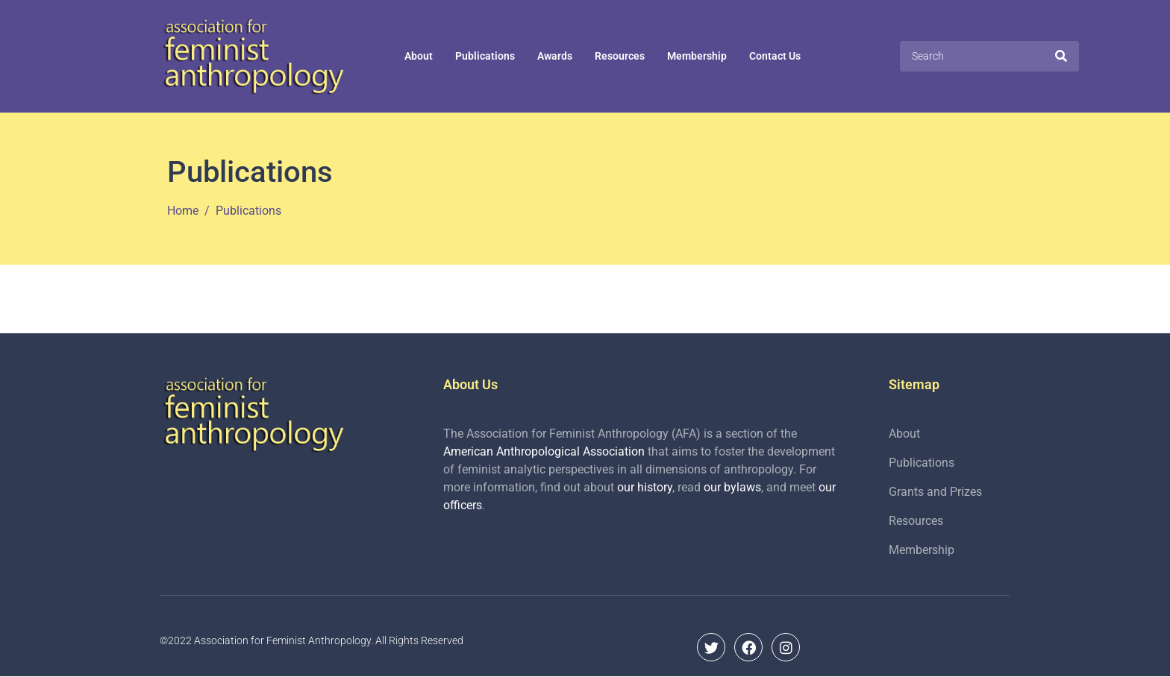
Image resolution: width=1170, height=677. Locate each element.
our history (644, 487)
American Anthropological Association (544, 451)
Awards (554, 56)
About (418, 56)
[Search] (1061, 56)
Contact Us (775, 56)
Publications (485, 56)
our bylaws (732, 487)
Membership (697, 56)
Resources (620, 56)
